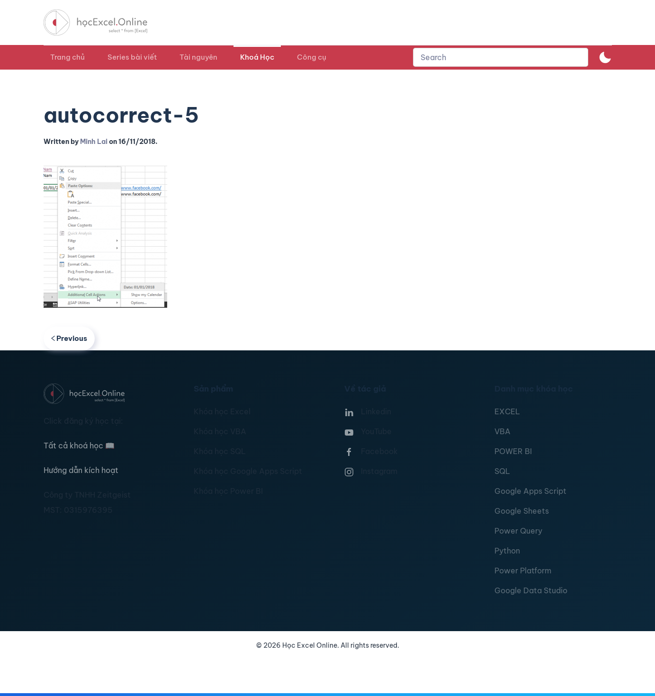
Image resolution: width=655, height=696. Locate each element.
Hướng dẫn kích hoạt (81, 470)
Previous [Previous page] (69, 338)
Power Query (518, 530)
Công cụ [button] (311, 57)
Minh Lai (94, 141)
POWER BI (513, 451)
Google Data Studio (530, 590)
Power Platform (522, 570)
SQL (502, 471)
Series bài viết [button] (132, 57)
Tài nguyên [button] (198, 57)
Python (507, 550)
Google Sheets (521, 511)
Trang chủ (67, 57)
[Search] (500, 57)
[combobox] (500, 57)
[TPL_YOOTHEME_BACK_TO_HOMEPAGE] (104, 22)
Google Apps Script (530, 491)
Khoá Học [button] (257, 57)
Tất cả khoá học (79, 445)
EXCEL (507, 411)
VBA (502, 431)
